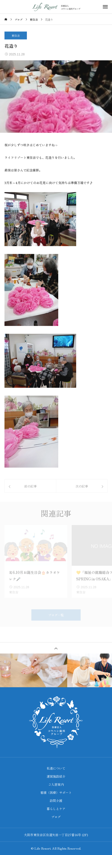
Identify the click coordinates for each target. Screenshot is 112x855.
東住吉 (16, 36)
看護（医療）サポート (56, 792)
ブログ (56, 817)
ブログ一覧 (56, 618)
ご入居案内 (56, 784)
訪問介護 (56, 800)
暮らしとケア (56, 808)
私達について (56, 768)
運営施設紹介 (56, 776)
